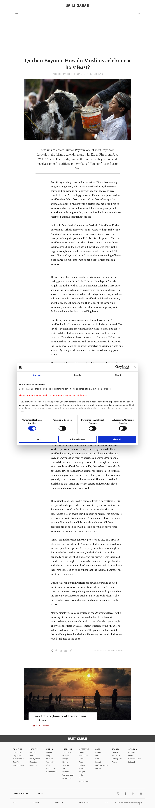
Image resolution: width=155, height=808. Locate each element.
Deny (38, 439)
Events (97, 759)
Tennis (114, 762)
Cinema (98, 752)
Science (81, 768)
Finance (65, 762)
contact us (84, 803)
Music (97, 755)
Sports (115, 749)
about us (59, 803)
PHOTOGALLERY (42, 726)
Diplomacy (17, 752)
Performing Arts (101, 765)
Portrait (98, 762)
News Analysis (18, 765)
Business (67, 749)
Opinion (132, 749)
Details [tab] (77, 375)
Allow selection (77, 439)
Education (33, 755)
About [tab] (118, 375)
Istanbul (32, 752)
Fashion (82, 765)
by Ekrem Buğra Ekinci (62, 74)
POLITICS (17, 749)
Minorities (33, 762)
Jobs (15, 803)
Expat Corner (84, 781)
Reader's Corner (134, 759)
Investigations (34, 759)
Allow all (117, 439)
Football (115, 752)
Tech (64, 768)
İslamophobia (51, 772)
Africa (48, 765)
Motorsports (116, 759)
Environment (83, 755)
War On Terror (18, 759)
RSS (106, 803)
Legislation (17, 755)
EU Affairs (16, 762)
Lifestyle (84, 749)
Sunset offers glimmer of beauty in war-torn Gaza (61, 718)
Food (81, 762)
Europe (48, 755)
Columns (131, 752)
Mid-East (49, 752)
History (81, 775)
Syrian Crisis (50, 768)
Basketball (116, 755)
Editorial (131, 762)
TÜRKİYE (33, 749)
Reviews (98, 768)
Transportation (68, 775)
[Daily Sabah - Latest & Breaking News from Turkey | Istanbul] (77, 5)
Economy (65, 755)
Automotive (66, 752)
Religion (82, 772)
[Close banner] (135, 367)
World (49, 749)
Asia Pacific (50, 762)
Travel (81, 759)
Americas (49, 759)
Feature (82, 778)
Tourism (65, 765)
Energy (65, 759)
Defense (65, 772)
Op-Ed (130, 755)
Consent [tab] (37, 375)
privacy (36, 803)
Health (81, 752)
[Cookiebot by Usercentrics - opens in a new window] (117, 367)
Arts (97, 749)
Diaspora (33, 765)
